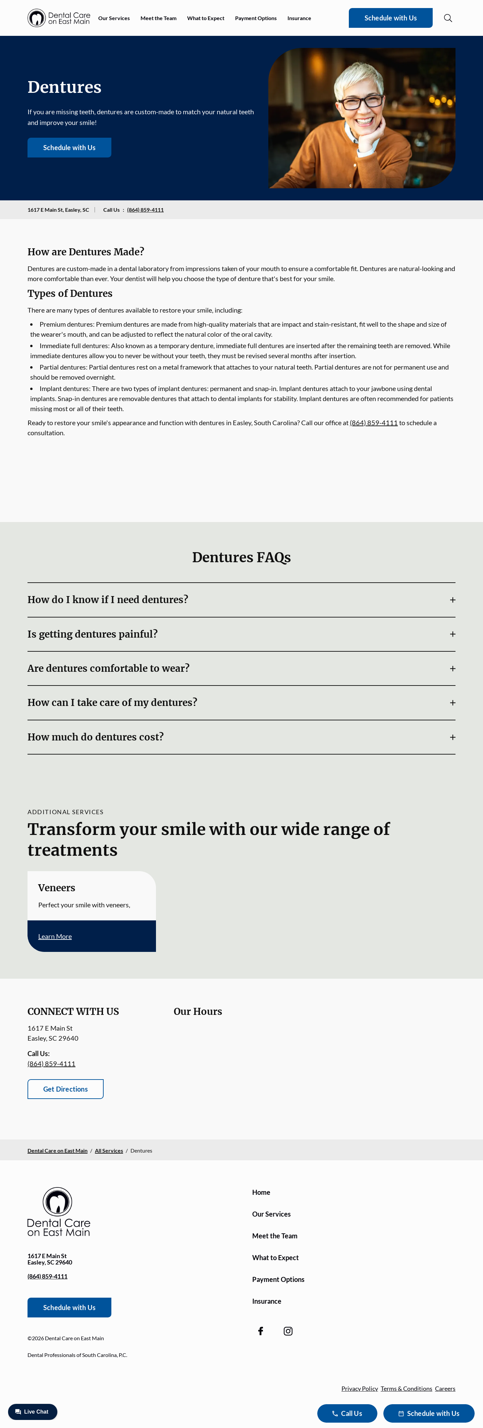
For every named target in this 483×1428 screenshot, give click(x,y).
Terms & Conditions (406, 1388)
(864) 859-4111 (145, 209)
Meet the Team (158, 18)
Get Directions (65, 1089)
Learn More (55, 936)
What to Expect (205, 18)
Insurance (299, 18)
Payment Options (256, 18)
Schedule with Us (391, 18)
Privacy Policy (359, 1388)
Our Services (114, 18)
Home (261, 1192)
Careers (445, 1388)
